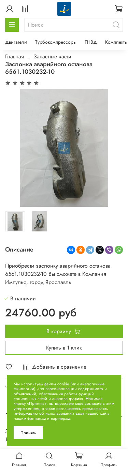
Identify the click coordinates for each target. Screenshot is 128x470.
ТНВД (91, 42)
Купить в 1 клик (64, 348)
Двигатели (16, 42)
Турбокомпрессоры (55, 42)
